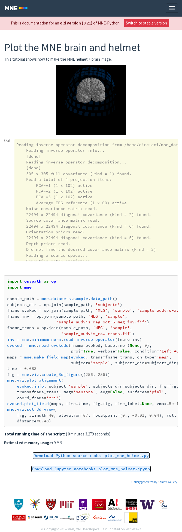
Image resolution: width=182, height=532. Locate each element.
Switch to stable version (146, 23)
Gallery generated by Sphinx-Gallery (154, 482)
